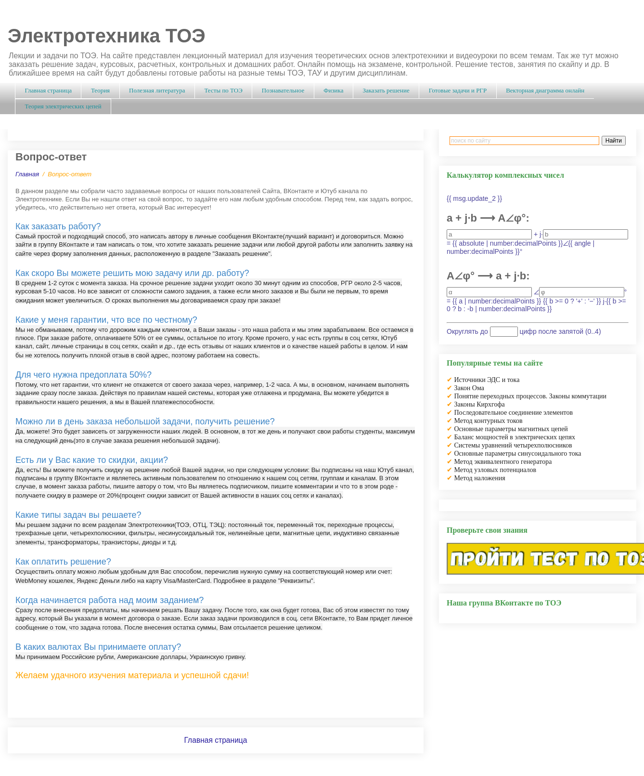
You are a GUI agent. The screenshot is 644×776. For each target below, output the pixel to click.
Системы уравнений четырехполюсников (513, 445)
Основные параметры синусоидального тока (517, 453)
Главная (27, 174)
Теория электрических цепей (63, 106)
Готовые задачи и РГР (458, 90)
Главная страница (48, 90)
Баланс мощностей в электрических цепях (515, 437)
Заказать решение (385, 90)
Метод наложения (479, 478)
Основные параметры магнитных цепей (511, 429)
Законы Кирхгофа (479, 404)
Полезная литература (157, 90)
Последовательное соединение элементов (513, 412)
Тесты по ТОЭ (223, 90)
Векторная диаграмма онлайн (545, 90)
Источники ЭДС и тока (487, 379)
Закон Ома (469, 388)
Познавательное (283, 90)
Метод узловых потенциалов (495, 469)
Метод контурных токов (488, 420)
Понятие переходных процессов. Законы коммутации (530, 396)
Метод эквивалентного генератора (503, 461)
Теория (100, 90)
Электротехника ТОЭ (107, 35)
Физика (333, 90)
